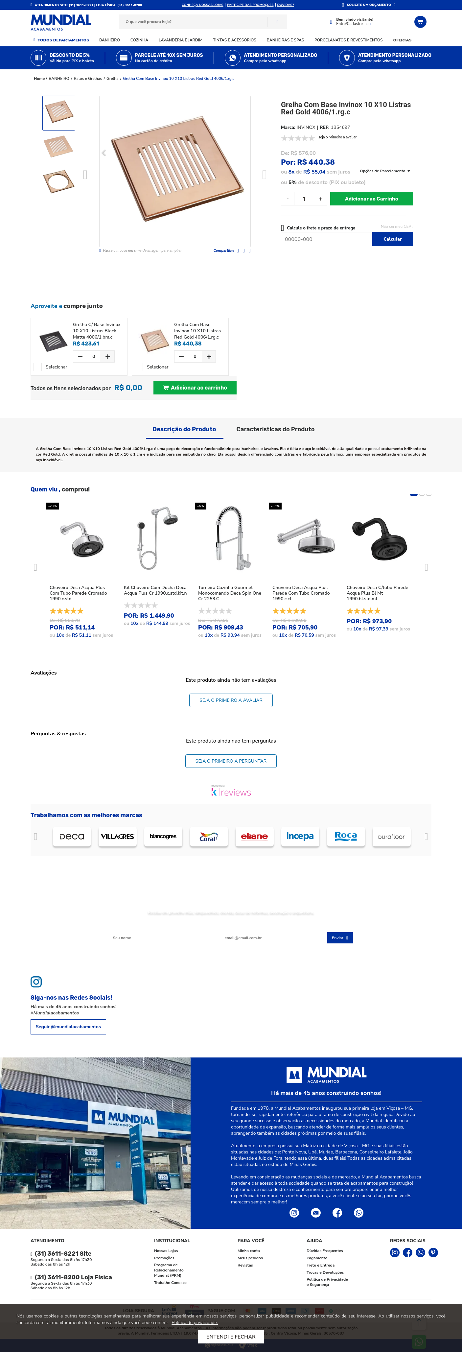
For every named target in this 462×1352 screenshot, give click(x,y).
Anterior (36, 836)
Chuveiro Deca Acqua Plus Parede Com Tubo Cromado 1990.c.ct (301, 593)
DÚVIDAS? (285, 5)
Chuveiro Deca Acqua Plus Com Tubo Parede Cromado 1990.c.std (78, 593)
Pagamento (317, 1258)
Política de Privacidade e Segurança (327, 1282)
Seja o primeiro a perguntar (231, 761)
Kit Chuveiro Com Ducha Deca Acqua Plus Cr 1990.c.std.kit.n (155, 590)
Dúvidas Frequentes (325, 1250)
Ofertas (402, 40)
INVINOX (306, 127)
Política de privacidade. (195, 1322)
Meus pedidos (250, 1258)
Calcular (392, 239)
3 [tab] (428, 495)
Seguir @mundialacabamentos (68, 1027)
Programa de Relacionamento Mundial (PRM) (169, 1270)
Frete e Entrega (321, 1265)
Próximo (426, 836)
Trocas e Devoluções (325, 1272)
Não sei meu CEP (396, 226)
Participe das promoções (250, 5)
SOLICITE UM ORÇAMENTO (369, 5)
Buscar (277, 21)
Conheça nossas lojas (202, 5)
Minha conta (249, 1250)
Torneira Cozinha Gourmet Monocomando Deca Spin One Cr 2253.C (229, 593)
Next (264, 175)
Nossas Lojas (166, 1250)
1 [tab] (414, 495)
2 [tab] (422, 495)
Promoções (164, 1258)
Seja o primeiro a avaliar (231, 700)
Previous (85, 175)
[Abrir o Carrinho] (421, 22)
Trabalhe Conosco (170, 1282)
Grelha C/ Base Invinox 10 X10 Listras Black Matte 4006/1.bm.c (97, 330)
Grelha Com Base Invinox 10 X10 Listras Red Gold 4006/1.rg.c (178, 78)
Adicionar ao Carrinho (371, 199)
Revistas (245, 1265)
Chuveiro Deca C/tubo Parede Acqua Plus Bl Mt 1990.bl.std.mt (377, 593)
